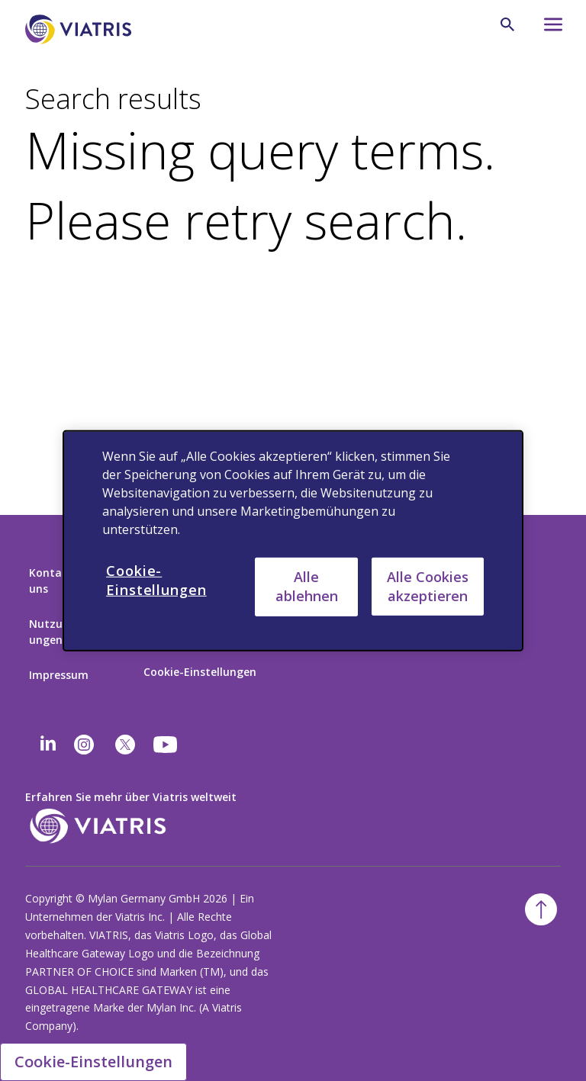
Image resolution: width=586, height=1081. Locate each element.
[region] (293, 540)
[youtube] (166, 744)
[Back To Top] (541, 909)
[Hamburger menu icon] (546, 28)
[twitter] (125, 745)
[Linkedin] (48, 744)
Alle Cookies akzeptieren (427, 585)
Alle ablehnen (306, 586)
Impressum (59, 675)
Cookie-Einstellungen (199, 671)
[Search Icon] (507, 24)
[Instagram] (84, 745)
